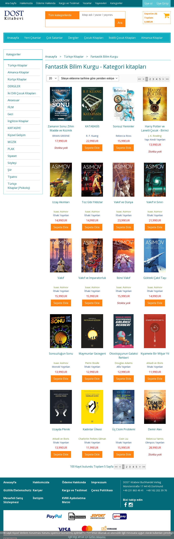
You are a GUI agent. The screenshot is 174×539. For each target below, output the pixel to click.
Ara (120, 22)
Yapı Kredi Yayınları (154, 139)
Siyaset (12, 156)
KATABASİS (92, 126)
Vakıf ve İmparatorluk (92, 278)
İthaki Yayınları (61, 215)
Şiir (10, 170)
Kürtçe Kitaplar (17, 79)
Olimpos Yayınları (154, 442)
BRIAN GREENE (60, 135)
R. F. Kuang (92, 135)
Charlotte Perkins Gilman (92, 438)
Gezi (10, 114)
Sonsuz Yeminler (123, 126)
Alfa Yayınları (123, 366)
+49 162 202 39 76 (156, 490)
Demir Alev (155, 429)
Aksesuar (14, 100)
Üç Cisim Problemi (123, 429)
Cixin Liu (123, 438)
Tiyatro (12, 177)
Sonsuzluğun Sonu (61, 353)
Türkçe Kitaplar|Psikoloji (19, 186)
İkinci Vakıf (123, 278)
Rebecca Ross (123, 135)
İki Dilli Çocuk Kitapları (22, 93)
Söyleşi (12, 163)
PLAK (11, 149)
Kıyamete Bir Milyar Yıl (155, 353)
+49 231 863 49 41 (133, 490)
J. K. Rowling (155, 135)
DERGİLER (14, 86)
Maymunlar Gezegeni (92, 353)
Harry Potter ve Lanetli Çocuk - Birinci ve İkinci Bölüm (155, 130)
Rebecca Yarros (154, 438)
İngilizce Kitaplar (18, 121)
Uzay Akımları (60, 202)
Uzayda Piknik (61, 429)
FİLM (11, 107)
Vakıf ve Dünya (123, 202)
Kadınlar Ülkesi (92, 429)
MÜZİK (12, 142)
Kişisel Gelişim (16, 135)
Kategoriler (13, 54)
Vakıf (61, 278)
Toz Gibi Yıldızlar (92, 202)
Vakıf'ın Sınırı (154, 202)
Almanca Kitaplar (18, 72)
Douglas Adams (124, 363)
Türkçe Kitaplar (17, 65)
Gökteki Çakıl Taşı (154, 278)
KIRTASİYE (14, 128)
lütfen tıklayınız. (97, 536)
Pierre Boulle (92, 363)
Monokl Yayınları (61, 366)
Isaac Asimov (61, 211)
